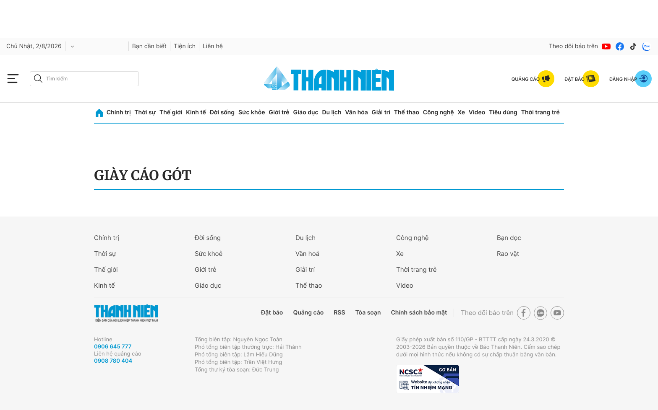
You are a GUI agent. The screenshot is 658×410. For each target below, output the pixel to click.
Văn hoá (307, 254)
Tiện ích (185, 46)
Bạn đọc (509, 238)
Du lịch (331, 112)
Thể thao (406, 112)
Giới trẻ (279, 112)
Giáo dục (305, 112)
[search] (84, 78)
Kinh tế (196, 112)
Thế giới (170, 112)
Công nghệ (438, 112)
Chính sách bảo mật (419, 312)
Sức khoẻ (208, 254)
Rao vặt (508, 254)
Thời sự (145, 112)
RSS (339, 312)
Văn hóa (356, 112)
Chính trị (119, 112)
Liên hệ (213, 46)
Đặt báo (272, 312)
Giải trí (381, 112)
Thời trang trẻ (540, 112)
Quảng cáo (308, 312)
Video (477, 112)
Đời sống (222, 112)
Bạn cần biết (149, 46)
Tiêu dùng (503, 112)
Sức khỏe (251, 112)
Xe (461, 112)
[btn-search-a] (38, 78)
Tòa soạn (368, 312)
